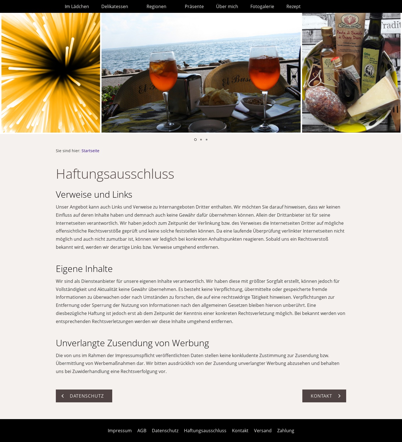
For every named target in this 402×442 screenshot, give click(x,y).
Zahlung (285, 430)
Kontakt (240, 430)
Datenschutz (165, 430)
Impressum (120, 430)
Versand (263, 430)
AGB (141, 430)
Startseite (90, 150)
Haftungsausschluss (205, 430)
